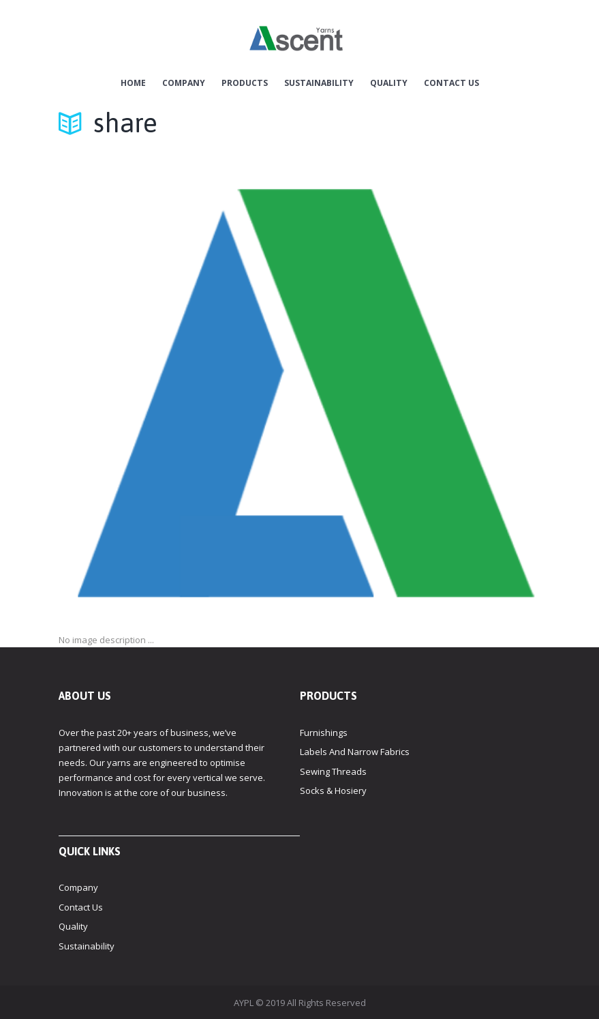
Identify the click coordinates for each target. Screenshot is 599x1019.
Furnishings (324, 732)
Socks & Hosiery (333, 790)
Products (244, 83)
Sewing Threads (333, 771)
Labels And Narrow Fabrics (355, 751)
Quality (389, 83)
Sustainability (319, 83)
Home (133, 83)
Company (183, 83)
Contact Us (451, 83)
